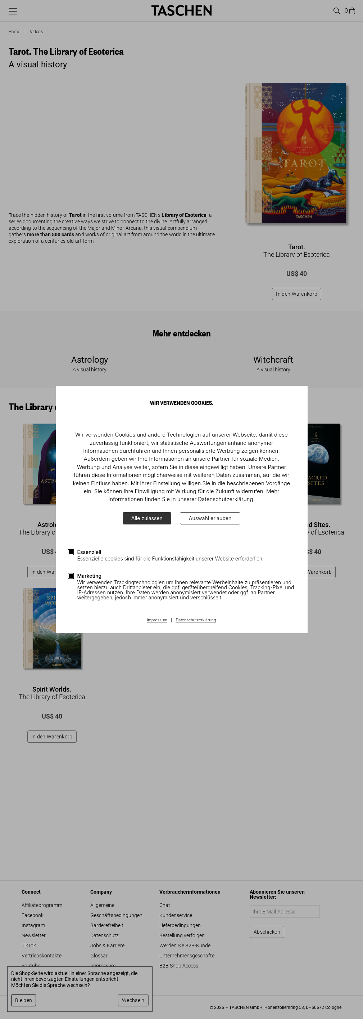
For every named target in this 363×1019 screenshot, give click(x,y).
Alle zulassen (147, 518)
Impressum (157, 620)
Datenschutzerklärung (196, 620)
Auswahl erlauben (210, 518)
